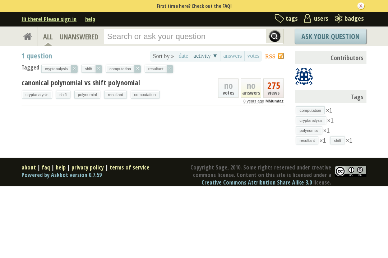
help (90, 19)
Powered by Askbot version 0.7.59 (62, 175)
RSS (270, 56)
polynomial (87, 94)
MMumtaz (274, 101)
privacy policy (87, 167)
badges (354, 18)
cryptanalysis (37, 94)
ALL (48, 37)
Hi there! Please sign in (49, 19)
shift (63, 94)
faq (46, 167)
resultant (115, 94)
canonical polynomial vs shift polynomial (81, 82)
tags (292, 18)
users (321, 18)
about (29, 167)
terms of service (129, 167)
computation (145, 94)
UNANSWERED (79, 37)
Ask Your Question (330, 36)
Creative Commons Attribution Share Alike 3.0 (257, 182)
